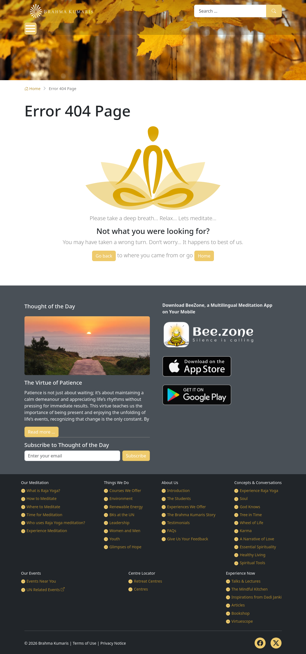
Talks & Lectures (246, 581)
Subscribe (136, 456)
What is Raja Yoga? (43, 490)
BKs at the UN (121, 514)
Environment (121, 498)
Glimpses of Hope (125, 546)
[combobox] (230, 11)
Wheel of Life (251, 522)
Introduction (178, 490)
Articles (238, 605)
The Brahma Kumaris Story (191, 514)
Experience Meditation (47, 530)
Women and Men (124, 530)
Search (274, 11)
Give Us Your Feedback (187, 538)
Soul (243, 498)
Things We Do (116, 482)
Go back (104, 256)
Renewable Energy (126, 506)
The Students (179, 498)
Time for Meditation (44, 514)
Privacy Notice (113, 643)
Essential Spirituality (258, 546)
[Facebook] (260, 643)
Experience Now (240, 573)
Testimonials (178, 522)
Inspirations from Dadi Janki (256, 597)
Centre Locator (141, 573)
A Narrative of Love (257, 538)
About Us (170, 482)
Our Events (31, 573)
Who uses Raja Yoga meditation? (56, 522)
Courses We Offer (125, 490)
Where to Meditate (43, 506)
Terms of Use (85, 643)
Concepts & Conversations (258, 482)
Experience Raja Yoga (259, 490)
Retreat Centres (148, 581)
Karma (246, 530)
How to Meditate (42, 498)
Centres (141, 589)
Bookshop (240, 613)
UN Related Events (43, 589)
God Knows (250, 506)
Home (32, 88)
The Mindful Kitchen (249, 589)
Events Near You (41, 581)
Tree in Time (251, 514)
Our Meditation (35, 482)
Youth (114, 538)
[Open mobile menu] (30, 29)
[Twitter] (276, 643)
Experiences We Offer (186, 506)
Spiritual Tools (252, 562)
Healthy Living (252, 554)
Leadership (119, 522)
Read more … (41, 432)
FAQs (171, 530)
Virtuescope (242, 621)
